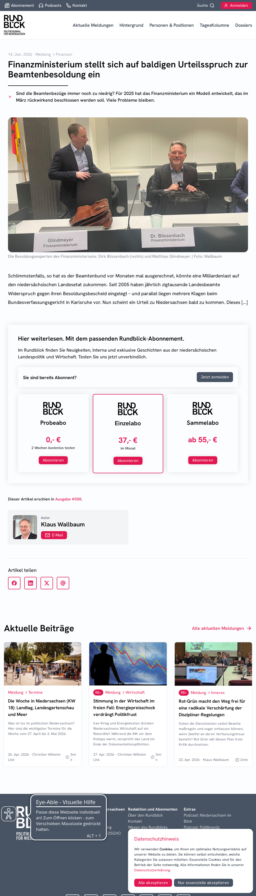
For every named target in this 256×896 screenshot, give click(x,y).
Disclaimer (81, 821)
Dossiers (243, 25)
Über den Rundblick (145, 815)
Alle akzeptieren (153, 882)
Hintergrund (132, 25)
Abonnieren (53, 460)
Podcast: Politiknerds (202, 827)
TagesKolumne (214, 25)
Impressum (81, 815)
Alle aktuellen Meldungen (222, 628)
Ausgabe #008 (68, 499)
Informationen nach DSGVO (96, 833)
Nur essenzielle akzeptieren (203, 882)
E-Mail (54, 535)
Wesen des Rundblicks (148, 827)
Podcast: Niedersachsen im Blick (207, 818)
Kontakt (135, 821)
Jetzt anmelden (215, 377)
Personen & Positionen (172, 25)
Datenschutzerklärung (152, 870)
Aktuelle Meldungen (93, 25)
